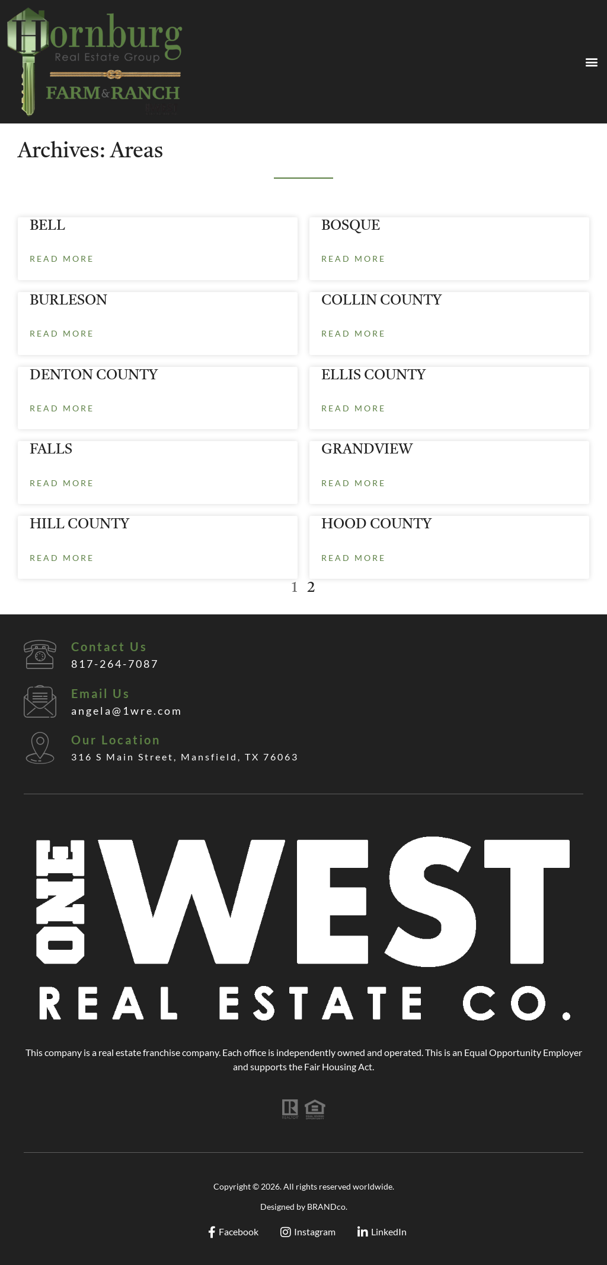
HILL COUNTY (79, 525)
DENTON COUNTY (94, 376)
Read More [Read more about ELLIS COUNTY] (353, 408)
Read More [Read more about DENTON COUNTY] (62, 408)
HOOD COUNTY (376, 525)
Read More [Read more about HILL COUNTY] (62, 558)
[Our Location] (40, 747)
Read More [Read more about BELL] (62, 258)
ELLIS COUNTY (373, 376)
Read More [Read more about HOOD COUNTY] (353, 558)
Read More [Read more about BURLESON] (62, 333)
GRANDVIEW (367, 450)
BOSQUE (350, 226)
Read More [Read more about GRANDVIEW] (353, 483)
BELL (47, 226)
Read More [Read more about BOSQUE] (353, 258)
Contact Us (109, 646)
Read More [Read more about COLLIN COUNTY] (353, 333)
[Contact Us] (40, 654)
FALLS (51, 450)
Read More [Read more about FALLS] (62, 483)
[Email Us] (40, 701)
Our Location (116, 740)
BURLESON (68, 301)
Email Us (100, 693)
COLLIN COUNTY (381, 301)
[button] (591, 62)
